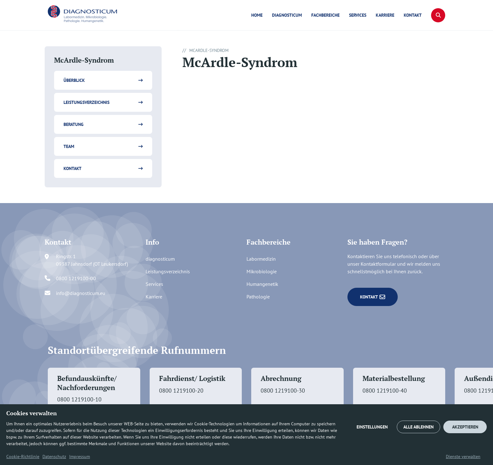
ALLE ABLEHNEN (418, 427)
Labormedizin (261, 259)
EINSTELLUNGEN (372, 427)
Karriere (385, 15)
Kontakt (413, 15)
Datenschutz (54, 456)
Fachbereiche (325, 15)
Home (257, 15)
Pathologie (258, 296)
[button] (438, 15)
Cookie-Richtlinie (22, 456)
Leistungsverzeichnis (86, 102)
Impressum (79, 456)
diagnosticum (287, 15)
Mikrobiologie (261, 271)
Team (69, 146)
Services (357, 15)
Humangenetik (262, 284)
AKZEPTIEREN (465, 427)
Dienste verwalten (463, 456)
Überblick (74, 80)
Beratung (74, 124)
